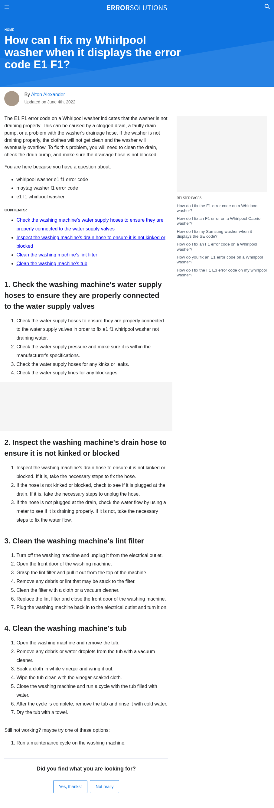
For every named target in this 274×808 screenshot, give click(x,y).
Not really (104, 786)
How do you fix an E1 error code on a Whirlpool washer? (220, 259)
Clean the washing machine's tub (51, 263)
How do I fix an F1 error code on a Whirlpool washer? (217, 246)
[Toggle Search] (267, 7)
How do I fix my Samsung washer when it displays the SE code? (214, 234)
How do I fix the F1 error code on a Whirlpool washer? (217, 208)
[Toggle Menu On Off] (7, 7)
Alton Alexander (48, 94)
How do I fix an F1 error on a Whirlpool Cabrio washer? (218, 221)
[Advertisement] (86, 406)
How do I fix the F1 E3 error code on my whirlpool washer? (222, 272)
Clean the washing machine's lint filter (56, 254)
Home (9, 29)
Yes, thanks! (70, 786)
